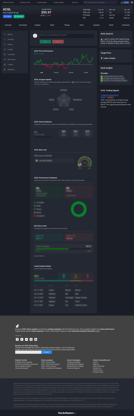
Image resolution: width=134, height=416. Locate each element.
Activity (55, 109)
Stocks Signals (42, 2)
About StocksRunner (101, 360)
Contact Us (97, 368)
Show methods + (39, 256)
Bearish (58, 41)
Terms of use (98, 370)
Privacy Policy (98, 372)
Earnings (63, 90)
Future (71, 109)
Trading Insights (58, 2)
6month (56, 72)
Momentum (77, 100)
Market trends (21, 360)
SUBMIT (46, 352)
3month (71, 72)
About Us (75, 2)
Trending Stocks (25, 2)
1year (41, 72)
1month (86, 72)
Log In (95, 362)
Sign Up (96, 364)
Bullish (45, 41)
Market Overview (8, 2)
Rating (51, 100)
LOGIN (126, 2)
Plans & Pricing (98, 366)
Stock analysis (47, 360)
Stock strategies (74, 360)
